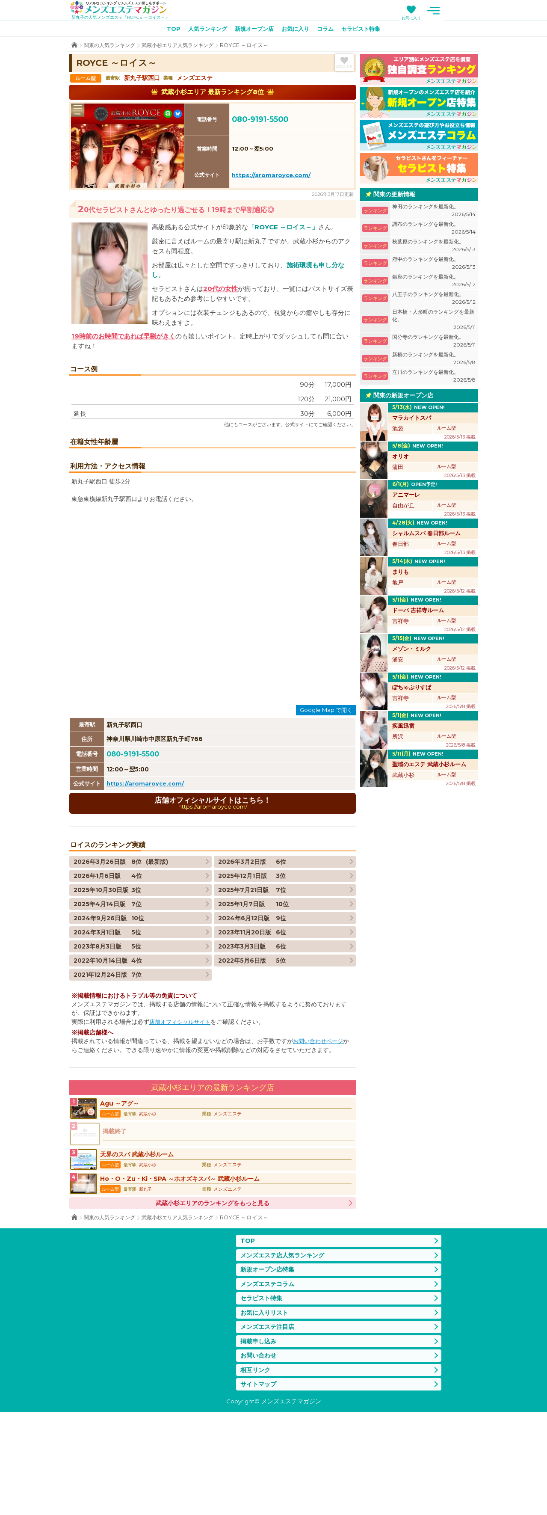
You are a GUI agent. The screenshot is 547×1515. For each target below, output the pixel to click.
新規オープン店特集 (269, 1366)
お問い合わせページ (320, 1129)
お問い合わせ (259, 1457)
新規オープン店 (253, 30)
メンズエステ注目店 (269, 1426)
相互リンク (256, 1472)
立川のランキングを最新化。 (434, 378)
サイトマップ (259, 1487)
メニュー (469, 10)
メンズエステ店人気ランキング (285, 1350)
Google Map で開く (326, 797)
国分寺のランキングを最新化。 (434, 342)
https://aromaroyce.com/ (271, 176)
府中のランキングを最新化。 (434, 265)
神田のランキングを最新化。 (434, 212)
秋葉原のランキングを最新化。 (434, 247)
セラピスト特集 (367, 30)
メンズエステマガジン (124, 8)
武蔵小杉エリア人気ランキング (185, 47)
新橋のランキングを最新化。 (434, 360)
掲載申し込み (259, 1442)
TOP (166, 30)
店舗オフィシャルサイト (182, 1109)
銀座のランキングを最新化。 (434, 282)
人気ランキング (202, 30)
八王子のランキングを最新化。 (434, 300)
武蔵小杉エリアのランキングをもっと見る (212, 1298)
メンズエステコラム (269, 1381)
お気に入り (447, 17)
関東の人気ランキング (111, 47)
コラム (329, 30)
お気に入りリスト (266, 1411)
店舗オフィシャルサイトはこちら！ (212, 890)
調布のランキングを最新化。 (434, 229)
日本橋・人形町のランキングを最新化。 (434, 321)
